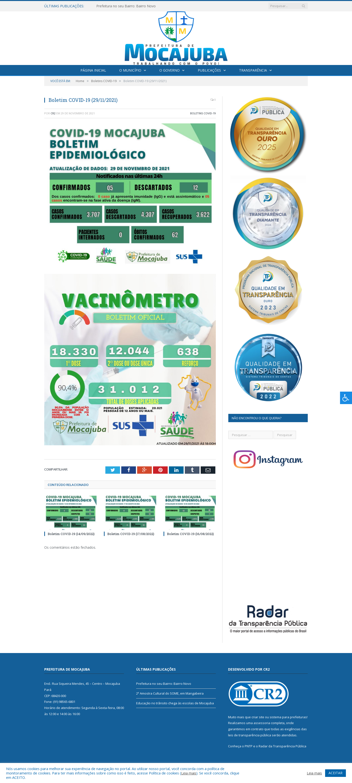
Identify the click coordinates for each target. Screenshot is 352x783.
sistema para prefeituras (288, 717)
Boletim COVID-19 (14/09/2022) (71, 534)
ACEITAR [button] (335, 773)
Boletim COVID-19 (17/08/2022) (130, 534)
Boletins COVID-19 (203, 113)
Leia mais (188, 773)
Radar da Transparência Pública (282, 746)
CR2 (53, 113)
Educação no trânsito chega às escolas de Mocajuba (175, 703)
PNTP (249, 746)
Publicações (209, 70)
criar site (258, 717)
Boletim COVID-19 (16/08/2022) (190, 534)
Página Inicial (93, 70)
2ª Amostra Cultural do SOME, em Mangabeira (170, 693)
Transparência (253, 70)
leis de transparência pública (249, 735)
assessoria (261, 723)
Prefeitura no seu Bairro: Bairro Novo (126, 6)
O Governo (169, 70)
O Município (130, 70)
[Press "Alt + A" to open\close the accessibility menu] (346, 398)
